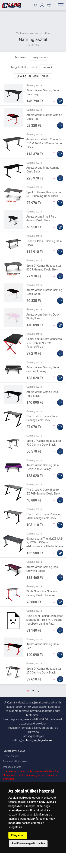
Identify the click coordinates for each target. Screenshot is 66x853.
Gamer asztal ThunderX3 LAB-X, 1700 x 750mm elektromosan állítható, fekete (44, 525)
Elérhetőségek (11, 739)
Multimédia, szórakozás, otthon (33, 16)
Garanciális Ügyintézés (15, 744)
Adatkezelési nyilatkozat (16, 780)
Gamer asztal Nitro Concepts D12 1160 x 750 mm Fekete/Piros (44, 325)
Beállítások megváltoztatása (28, 843)
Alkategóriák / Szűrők (33, 59)
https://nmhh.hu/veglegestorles (33, 723)
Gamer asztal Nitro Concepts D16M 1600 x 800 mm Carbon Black (44, 126)
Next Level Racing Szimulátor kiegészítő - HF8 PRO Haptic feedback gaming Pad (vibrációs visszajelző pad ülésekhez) (44, 606)
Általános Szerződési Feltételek (20, 775)
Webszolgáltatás (12, 750)
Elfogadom (17, 835)
